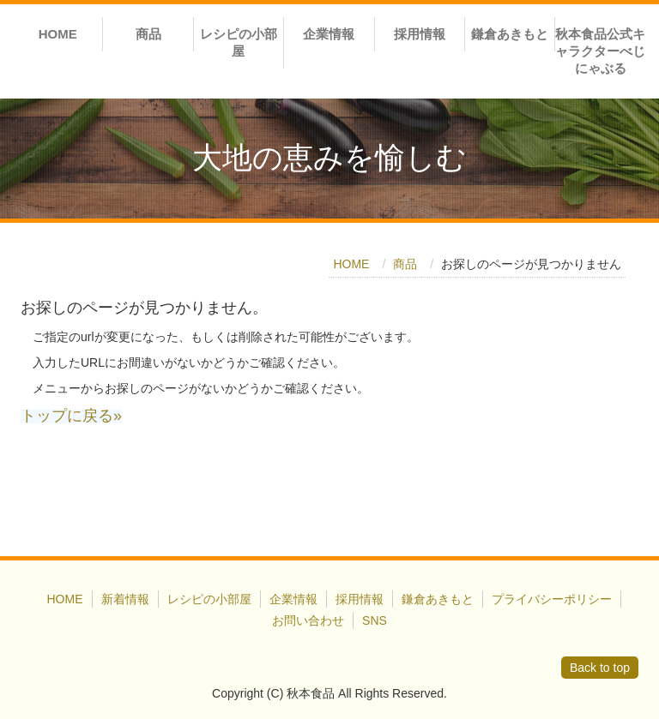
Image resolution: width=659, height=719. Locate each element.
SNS (374, 620)
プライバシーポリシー (552, 599)
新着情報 (125, 599)
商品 (148, 34)
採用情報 (419, 34)
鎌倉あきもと (509, 34)
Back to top (600, 667)
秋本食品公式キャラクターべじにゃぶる (600, 51)
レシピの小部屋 (238, 42)
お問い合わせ (308, 620)
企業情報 (328, 34)
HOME (58, 34)
